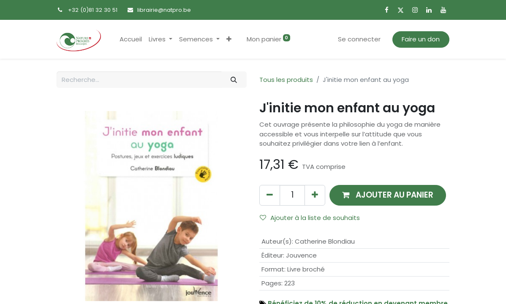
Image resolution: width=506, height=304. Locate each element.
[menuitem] (130, 39)
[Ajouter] (315, 195)
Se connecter (359, 39)
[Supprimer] (269, 195)
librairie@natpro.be (164, 10)
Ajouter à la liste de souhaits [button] (310, 217)
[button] (229, 39)
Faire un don (421, 39)
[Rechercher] (234, 79)
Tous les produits (286, 79)
